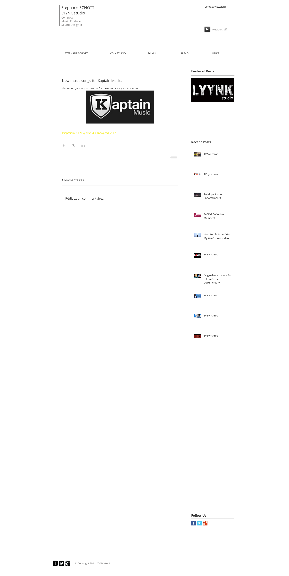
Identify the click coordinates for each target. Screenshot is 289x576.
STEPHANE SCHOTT (76, 53)
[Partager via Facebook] (64, 145)
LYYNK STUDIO (117, 53)
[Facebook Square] (55, 563)
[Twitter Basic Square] (199, 523)
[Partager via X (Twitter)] (73, 145)
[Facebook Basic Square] (193, 523)
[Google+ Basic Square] (205, 523)
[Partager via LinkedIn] (83, 145)
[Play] (207, 29)
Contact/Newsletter (216, 6)
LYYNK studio (73, 13)
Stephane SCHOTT (77, 7)
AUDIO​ (184, 53)
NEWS (152, 53)
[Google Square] (67, 563)
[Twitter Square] (61, 563)
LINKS (215, 53)
